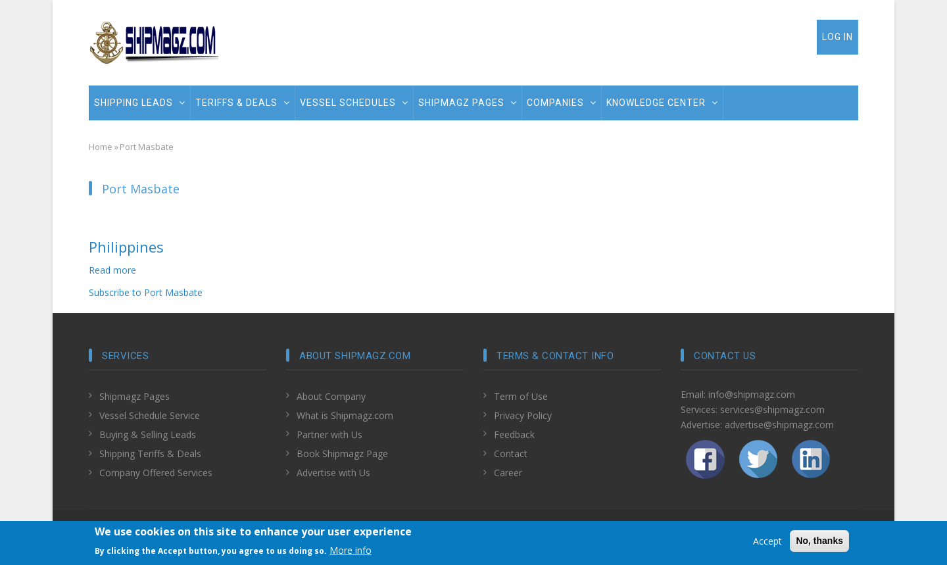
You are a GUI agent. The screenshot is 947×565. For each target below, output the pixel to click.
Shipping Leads (139, 102)
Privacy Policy (523, 415)
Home (100, 147)
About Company (331, 396)
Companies (561, 102)
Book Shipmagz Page (342, 453)
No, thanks (819, 542)
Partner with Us (329, 434)
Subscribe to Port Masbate (146, 292)
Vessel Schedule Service (149, 415)
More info (350, 551)
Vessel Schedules (354, 102)
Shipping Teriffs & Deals (150, 453)
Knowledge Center (662, 102)
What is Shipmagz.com (345, 415)
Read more (112, 270)
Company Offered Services (155, 472)
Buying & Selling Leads (147, 434)
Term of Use (521, 396)
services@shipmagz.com (772, 409)
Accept (767, 543)
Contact (510, 453)
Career (508, 472)
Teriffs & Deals (242, 102)
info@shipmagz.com (751, 394)
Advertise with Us (333, 472)
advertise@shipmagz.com (779, 424)
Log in (837, 37)
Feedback (514, 434)
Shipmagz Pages (467, 102)
